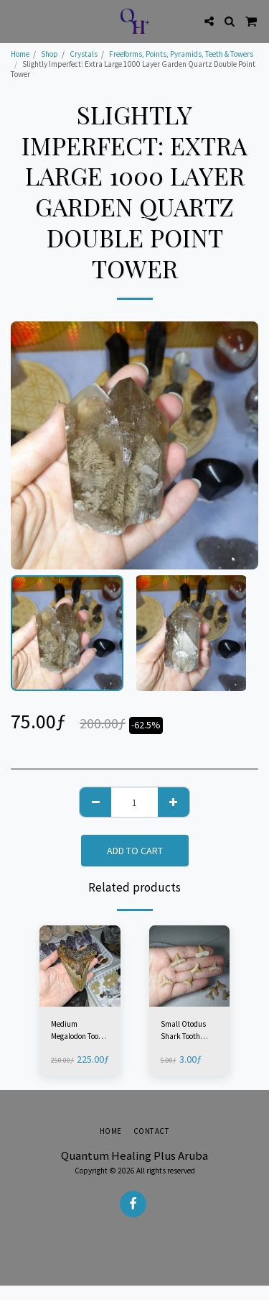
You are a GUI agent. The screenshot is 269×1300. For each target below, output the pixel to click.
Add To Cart (135, 850)
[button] (16, 20)
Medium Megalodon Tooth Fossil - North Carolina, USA (78, 1031)
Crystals (84, 54)
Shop (49, 54)
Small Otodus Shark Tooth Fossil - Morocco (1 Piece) (186, 1031)
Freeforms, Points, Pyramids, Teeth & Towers (181, 54)
